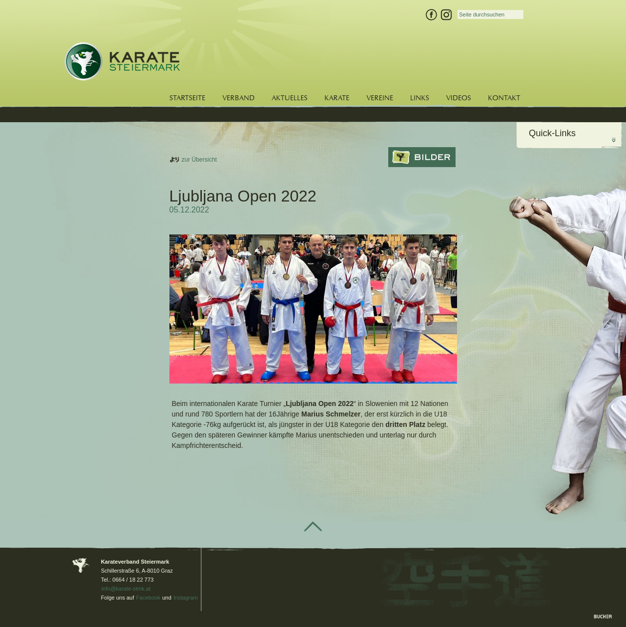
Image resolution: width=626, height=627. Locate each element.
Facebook (148, 598)
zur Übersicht (199, 159)
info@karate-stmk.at (126, 589)
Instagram (185, 598)
